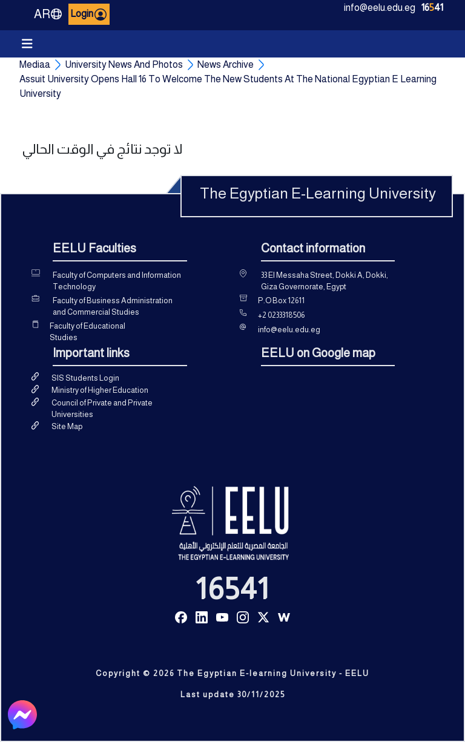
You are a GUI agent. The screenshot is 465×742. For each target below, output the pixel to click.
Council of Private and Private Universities (102, 408)
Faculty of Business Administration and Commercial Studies (113, 306)
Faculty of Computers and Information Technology (117, 281)
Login (89, 14)
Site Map (66, 426)
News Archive (225, 64)
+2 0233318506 (281, 315)
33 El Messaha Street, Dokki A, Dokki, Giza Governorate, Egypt (324, 281)
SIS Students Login (85, 377)
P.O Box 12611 (281, 300)
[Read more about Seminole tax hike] (181, 616)
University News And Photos (124, 64)
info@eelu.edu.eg (379, 7)
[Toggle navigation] (27, 44)
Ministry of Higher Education (99, 390)
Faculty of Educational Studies (87, 332)
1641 (432, 7)
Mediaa (34, 64)
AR (48, 14)
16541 (232, 589)
